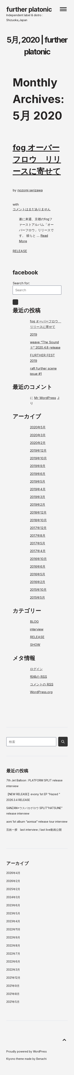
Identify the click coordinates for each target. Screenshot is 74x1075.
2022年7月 (13, 953)
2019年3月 (37, 497)
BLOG (34, 622)
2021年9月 (13, 985)
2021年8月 (13, 993)
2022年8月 (13, 945)
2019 (33, 334)
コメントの (41, 684)
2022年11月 (13, 929)
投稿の (38, 677)
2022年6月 (13, 961)
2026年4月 (13, 873)
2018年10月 (38, 520)
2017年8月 (37, 536)
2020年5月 (38, 427)
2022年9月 (13, 937)
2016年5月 (37, 574)
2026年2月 (13, 881)
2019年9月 (37, 466)
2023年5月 (13, 913)
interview (36, 629)
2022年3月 (13, 969)
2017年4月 (38, 551)
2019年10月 (38, 458)
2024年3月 (13, 897)
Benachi (41, 1058)
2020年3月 (38, 435)
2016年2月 (37, 582)
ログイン (36, 669)
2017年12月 (38, 528)
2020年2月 (38, 443)
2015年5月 (37, 597)
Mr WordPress (45, 398)
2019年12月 (38, 450)
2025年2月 (13, 889)
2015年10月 (38, 590)
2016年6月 (37, 566)
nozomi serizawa (30, 190)
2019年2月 (37, 505)
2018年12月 (38, 512)
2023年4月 (13, 921)
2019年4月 (38, 489)
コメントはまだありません (32, 209)
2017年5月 (37, 543)
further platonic (29, 9)
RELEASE (20, 251)
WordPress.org (41, 692)
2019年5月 (37, 481)
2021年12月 (13, 977)
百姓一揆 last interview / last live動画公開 (34, 829)
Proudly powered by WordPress (26, 1051)
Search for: (21, 283)
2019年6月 (37, 474)
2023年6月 (13, 905)
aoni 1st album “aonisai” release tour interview (36, 821)
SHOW (35, 645)
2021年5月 (13, 1001)
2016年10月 (38, 559)
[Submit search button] (63, 741)
